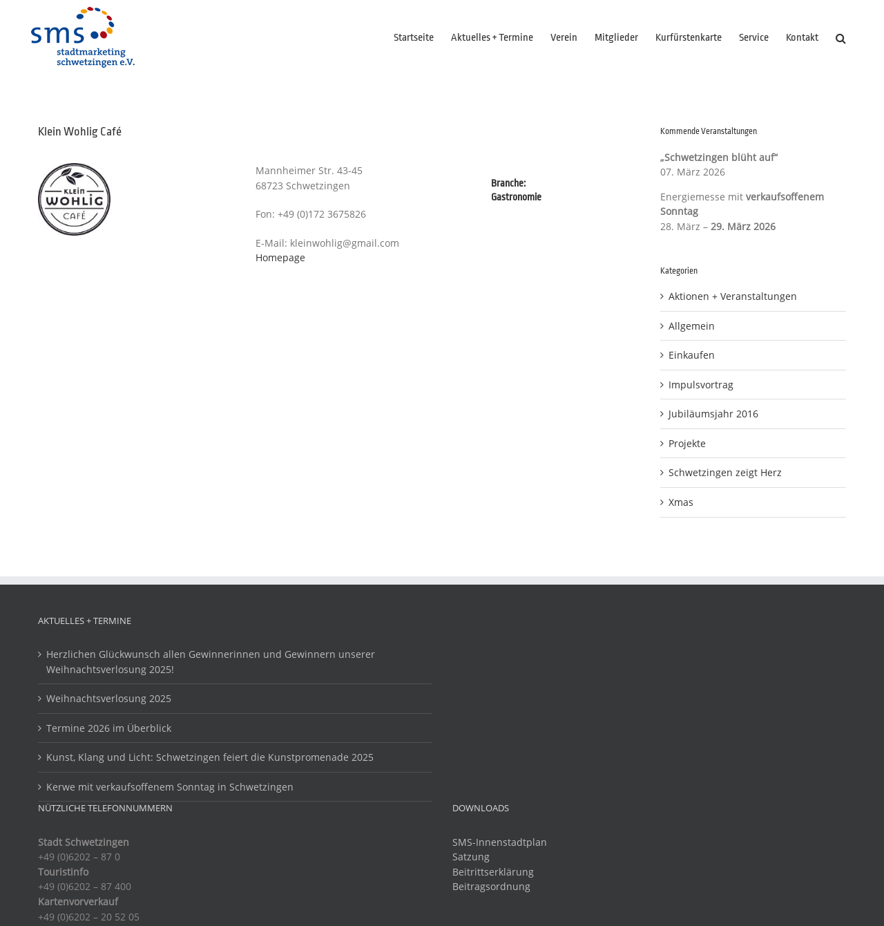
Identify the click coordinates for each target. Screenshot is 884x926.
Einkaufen (692, 354)
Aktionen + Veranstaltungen (733, 296)
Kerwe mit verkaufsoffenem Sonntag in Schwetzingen (170, 786)
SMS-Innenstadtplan (499, 842)
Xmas (681, 502)
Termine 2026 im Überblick (108, 728)
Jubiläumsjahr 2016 (713, 413)
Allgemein (692, 325)
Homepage (280, 257)
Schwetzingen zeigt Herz (725, 472)
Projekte (687, 443)
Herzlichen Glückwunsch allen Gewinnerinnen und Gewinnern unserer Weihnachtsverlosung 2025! (210, 662)
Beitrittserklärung (493, 871)
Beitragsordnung (491, 886)
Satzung (471, 856)
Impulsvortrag (701, 384)
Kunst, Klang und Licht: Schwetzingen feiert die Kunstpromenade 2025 (210, 757)
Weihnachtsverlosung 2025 (108, 698)
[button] (841, 38)
